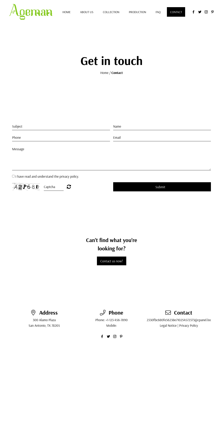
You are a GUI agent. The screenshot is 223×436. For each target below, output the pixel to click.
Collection (111, 12)
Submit (160, 187)
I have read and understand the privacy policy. (47, 176)
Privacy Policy (188, 325)
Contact (176, 12)
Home (66, 12)
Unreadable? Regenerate (69, 186)
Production (137, 12)
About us (86, 12)
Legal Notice (168, 325)
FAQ (158, 12)
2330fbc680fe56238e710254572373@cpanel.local (180, 320)
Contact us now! (111, 261)
